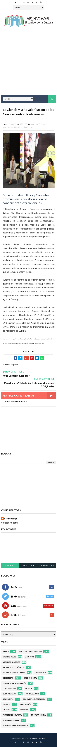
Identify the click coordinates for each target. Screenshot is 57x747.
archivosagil (10, 519)
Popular (28, 565)
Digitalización (32, 694)
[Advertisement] (28, 63)
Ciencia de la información (14, 684)
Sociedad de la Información (15, 726)
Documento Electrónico (34, 699)
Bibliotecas (8, 678)
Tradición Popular (28, 127)
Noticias (24, 710)
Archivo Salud (9, 657)
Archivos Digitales (11, 662)
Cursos (28, 689)
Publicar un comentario (16, 402)
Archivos (29, 657)
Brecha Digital (30, 678)
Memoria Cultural (38, 124)
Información (25, 705)
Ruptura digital (38, 715)
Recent (10, 565)
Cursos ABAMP (9, 694)
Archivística (40, 673)
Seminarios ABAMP (11, 721)
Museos (6, 710)
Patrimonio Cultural (11, 127)
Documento (8, 699)
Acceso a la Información (30, 652)
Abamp (6, 652)
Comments (47, 565)
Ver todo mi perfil (9, 523)
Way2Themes (38, 738)
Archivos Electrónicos (13, 668)
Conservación (9, 689)
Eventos (6, 705)
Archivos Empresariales (14, 673)
